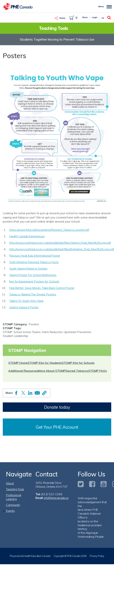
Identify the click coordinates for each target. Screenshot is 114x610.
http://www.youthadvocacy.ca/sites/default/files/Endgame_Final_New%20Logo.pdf (61, 249)
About (10, 483)
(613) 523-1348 (51, 494)
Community (13, 505)
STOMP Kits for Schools (78, 363)
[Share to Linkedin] (30, 393)
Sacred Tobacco (76, 371)
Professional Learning (13, 497)
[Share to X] (23, 392)
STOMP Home (18, 363)
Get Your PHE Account (57, 427)
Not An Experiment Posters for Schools (34, 281)
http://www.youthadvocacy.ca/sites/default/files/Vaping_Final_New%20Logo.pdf (60, 242)
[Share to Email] (37, 393)
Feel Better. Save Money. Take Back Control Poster (41, 288)
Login (94, 17)
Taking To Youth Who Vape (26, 301)
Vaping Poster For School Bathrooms (32, 275)
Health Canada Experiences (27, 236)
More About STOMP (51, 371)
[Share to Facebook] (16, 393)
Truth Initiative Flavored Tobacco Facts (34, 262)
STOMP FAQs (97, 371)
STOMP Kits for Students (45, 363)
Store (85, 17)
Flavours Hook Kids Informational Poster (34, 255)
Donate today (57, 407)
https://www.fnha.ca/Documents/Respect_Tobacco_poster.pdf (49, 230)
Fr (103, 18)
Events (10, 511)
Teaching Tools (15, 489)
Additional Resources (23, 371)
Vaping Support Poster (24, 307)
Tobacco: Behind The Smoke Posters (32, 294)
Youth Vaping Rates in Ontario (28, 268)
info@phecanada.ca (56, 498)
